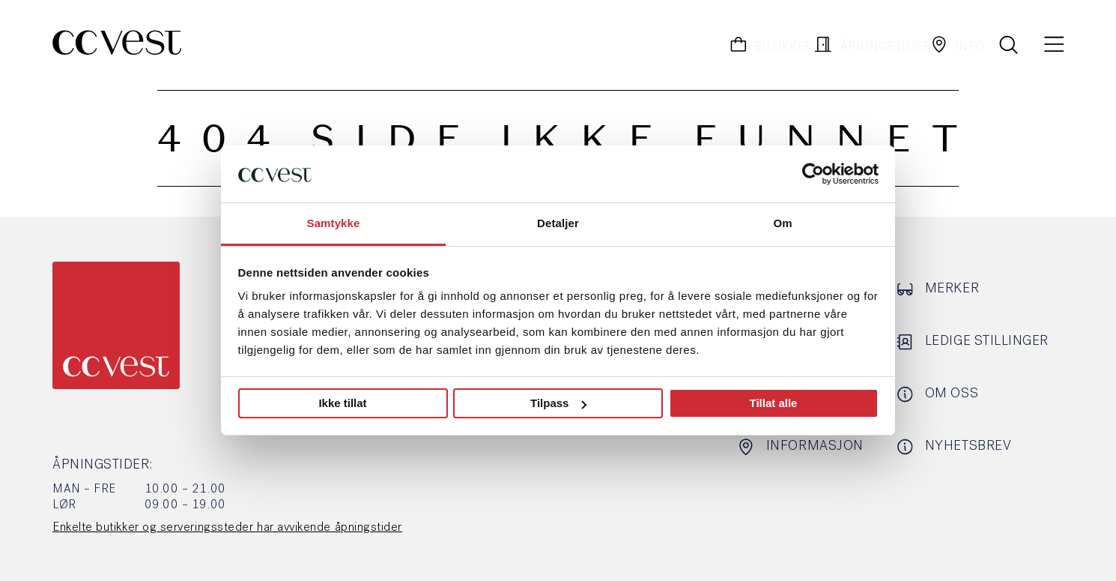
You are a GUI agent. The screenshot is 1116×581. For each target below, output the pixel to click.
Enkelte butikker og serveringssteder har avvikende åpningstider (227, 528)
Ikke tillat (342, 403)
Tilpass (558, 403)
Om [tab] (782, 223)
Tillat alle (774, 403)
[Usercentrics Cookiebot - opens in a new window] (813, 174)
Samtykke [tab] (333, 223)
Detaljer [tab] (558, 223)
